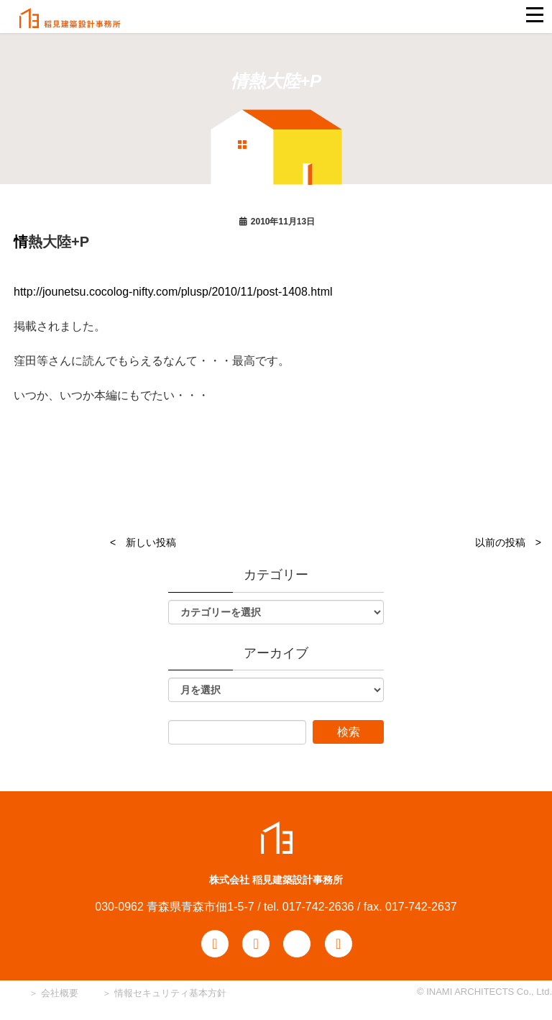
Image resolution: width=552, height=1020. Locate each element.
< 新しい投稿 (143, 542)
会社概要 (58, 993)
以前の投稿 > (508, 542)
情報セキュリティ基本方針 (170, 993)
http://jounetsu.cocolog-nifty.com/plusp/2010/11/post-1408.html (173, 292)
